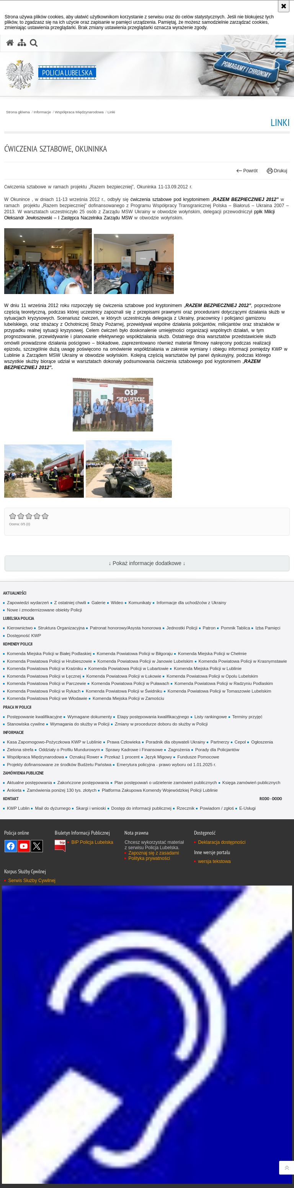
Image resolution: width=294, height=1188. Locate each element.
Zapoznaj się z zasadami (153, 853)
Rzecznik (185, 808)
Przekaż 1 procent (122, 757)
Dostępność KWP (24, 635)
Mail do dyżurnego (52, 808)
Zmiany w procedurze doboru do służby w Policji (161, 724)
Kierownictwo (20, 628)
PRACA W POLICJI (17, 707)
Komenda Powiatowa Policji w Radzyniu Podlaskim (224, 683)
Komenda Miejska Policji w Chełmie (212, 653)
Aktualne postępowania (29, 782)
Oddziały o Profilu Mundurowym (69, 749)
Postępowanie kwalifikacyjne (34, 716)
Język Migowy (158, 757)
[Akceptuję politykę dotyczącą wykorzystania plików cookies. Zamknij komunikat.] (283, 6)
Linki (111, 112)
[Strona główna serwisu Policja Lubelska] (10, 43)
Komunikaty (140, 602)
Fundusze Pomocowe (198, 757)
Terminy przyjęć (247, 716)
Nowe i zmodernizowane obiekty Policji (44, 610)
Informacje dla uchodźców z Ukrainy (191, 602)
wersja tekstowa (214, 861)
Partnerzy (220, 742)
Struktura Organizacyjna (61, 628)
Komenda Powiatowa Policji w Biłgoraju (135, 653)
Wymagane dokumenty (89, 716)
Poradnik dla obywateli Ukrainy (175, 742)
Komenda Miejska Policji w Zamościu (128, 698)
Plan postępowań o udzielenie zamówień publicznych (165, 782)
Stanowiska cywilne (26, 724)
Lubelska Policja (18, 618)
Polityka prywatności (149, 858)
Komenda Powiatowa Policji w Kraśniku (45, 668)
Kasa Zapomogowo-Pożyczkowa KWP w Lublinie (54, 742)
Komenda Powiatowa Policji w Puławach (130, 683)
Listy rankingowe (210, 716)
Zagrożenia (179, 749)
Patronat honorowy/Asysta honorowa (125, 628)
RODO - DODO (271, 798)
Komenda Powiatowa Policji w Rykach (43, 691)
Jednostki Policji (182, 628)
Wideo (117, 602)
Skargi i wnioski (91, 808)
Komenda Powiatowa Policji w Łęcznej (44, 676)
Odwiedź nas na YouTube (24, 846)
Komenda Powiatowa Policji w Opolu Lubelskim (212, 676)
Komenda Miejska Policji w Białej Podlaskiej (49, 653)
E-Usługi (247, 808)
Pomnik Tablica (235, 628)
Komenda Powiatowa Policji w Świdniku (124, 691)
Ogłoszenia (262, 742)
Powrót (247, 171)
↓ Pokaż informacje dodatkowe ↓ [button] (146, 563)
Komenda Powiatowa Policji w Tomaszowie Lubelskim (219, 691)
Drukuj (277, 171)
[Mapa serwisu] (22, 43)
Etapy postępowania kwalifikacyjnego (153, 716)
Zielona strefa (20, 749)
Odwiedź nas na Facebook (11, 846)
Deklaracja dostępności (221, 842)
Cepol (240, 742)
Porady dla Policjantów (217, 749)
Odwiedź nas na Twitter (37, 846)
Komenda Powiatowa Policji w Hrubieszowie (49, 661)
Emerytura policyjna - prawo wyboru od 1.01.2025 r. (166, 764)
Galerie (98, 602)
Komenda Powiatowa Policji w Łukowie (124, 676)
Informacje (42, 112)
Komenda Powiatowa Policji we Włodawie (47, 698)
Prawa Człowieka (123, 742)
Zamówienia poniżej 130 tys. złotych (61, 790)
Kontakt (11, 798)
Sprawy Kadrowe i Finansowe (134, 749)
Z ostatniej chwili (70, 602)
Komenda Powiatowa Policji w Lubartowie (128, 668)
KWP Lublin (18, 808)
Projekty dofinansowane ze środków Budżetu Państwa (59, 764)
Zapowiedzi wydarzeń (28, 602)
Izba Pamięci (267, 628)
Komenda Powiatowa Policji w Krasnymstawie (243, 661)
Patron (209, 628)
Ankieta (14, 790)
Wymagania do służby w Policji (79, 724)
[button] (280, 43)
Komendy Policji (18, 644)
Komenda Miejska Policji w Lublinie (208, 668)
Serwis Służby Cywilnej (31, 880)
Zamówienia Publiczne (23, 773)
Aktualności (14, 593)
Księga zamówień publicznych (251, 782)
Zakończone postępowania (83, 782)
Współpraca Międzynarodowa (79, 112)
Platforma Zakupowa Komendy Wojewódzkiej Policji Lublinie (160, 790)
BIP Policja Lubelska (92, 842)
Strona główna (18, 112)
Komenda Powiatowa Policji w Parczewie (46, 683)
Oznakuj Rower (84, 757)
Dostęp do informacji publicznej (141, 808)
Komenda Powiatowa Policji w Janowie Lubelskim (145, 661)
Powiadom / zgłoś (217, 808)
